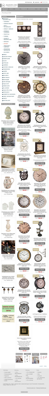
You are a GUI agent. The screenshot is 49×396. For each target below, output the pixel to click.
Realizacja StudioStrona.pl (41, 387)
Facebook (40, 375)
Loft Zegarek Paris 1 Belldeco (40, 314)
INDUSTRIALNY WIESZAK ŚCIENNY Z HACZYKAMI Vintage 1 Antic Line (8, 298)
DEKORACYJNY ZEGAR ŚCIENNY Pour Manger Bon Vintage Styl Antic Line (39, 96)
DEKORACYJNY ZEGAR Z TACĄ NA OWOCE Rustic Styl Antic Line (40, 67)
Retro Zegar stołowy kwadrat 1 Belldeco (24, 339)
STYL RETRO (18, 378)
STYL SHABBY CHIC (29, 375)
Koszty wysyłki (7, 372)
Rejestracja (29, 2)
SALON (5, 60)
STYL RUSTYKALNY (18, 381)
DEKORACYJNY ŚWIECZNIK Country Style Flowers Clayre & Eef (8, 234)
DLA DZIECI (6, 52)
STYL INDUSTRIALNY (18, 373)
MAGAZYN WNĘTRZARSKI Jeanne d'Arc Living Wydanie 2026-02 (8, 148)
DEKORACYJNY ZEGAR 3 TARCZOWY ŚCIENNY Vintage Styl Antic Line (40, 39)
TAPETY (5, 98)
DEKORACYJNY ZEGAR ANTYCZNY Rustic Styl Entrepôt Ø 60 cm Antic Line (24, 211)
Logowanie (36, 2)
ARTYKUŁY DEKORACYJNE (7, 19)
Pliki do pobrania (8, 377)
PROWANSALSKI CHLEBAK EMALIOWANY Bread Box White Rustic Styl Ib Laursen (8, 170)
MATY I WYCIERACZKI (7, 26)
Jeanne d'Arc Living (7, 90)
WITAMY (6, 9)
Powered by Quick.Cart (31, 387)
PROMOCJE (24, 9)
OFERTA (11, 9)
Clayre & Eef (6, 83)
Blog (38, 374)
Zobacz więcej (24, 45)
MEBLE (5, 54)
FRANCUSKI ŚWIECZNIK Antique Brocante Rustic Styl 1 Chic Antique (8, 256)
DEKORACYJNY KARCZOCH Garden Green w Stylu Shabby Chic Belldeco (8, 122)
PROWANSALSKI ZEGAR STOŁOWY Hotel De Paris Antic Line (40, 156)
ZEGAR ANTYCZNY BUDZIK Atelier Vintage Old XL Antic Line (39, 292)
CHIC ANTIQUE (6, 81)
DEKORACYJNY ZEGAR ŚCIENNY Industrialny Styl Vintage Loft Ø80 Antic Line (24, 96)
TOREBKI (6, 36)
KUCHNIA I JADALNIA (8, 67)
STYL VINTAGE (30, 380)
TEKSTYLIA (6, 34)
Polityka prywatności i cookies (8, 380)
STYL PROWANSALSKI (18, 376)
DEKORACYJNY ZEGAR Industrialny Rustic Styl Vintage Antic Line (24, 237)
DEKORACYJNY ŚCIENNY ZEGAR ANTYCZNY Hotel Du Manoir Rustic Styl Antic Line (24, 126)
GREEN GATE (6, 85)
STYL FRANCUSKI (30, 372)
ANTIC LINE (6, 73)
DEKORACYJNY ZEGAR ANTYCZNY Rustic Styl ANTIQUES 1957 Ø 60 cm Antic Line (40, 185)
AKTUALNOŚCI (31, 9)
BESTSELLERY (6, 100)
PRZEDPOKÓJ (6, 69)
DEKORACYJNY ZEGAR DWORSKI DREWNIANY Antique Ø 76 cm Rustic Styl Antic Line (40, 211)
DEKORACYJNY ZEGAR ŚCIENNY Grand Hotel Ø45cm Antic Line (24, 265)
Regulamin (7, 375)
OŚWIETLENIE (6, 58)
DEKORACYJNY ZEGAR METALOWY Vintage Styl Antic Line (24, 67)
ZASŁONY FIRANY (7, 56)
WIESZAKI (6, 41)
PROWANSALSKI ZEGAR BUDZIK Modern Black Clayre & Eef (40, 126)
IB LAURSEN (6, 88)
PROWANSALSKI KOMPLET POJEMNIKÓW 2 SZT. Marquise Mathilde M (8, 213)
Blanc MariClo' (6, 77)
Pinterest (39, 372)
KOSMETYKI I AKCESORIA (9, 94)
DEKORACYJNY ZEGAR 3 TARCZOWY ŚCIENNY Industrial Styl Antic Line (24, 38)
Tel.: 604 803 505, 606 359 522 (41, 378)
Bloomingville (6, 79)
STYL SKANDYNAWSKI (29, 378)
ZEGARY (6, 43)
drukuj (45, 366)
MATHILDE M (6, 92)
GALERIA (43, 9)
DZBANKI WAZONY (8, 23)
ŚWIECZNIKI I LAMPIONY (7, 46)
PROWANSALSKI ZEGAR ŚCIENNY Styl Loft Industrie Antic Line (24, 291)
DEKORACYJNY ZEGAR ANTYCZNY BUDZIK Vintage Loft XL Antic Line (24, 184)
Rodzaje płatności (8, 374)
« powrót (41, 366)
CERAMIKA (6, 21)
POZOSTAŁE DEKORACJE (7, 49)
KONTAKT (5, 10)
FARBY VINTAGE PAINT (8, 96)
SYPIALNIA (5, 62)
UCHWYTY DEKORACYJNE (7, 39)
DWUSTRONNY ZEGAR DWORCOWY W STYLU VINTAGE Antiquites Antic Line (40, 265)
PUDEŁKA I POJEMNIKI (6, 31)
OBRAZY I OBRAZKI (8, 28)
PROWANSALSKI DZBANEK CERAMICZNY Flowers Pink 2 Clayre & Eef (8, 191)
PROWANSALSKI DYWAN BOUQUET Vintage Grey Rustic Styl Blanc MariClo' (8, 277)
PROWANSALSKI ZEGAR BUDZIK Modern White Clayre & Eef (24, 155)
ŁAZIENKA (5, 65)
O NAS (38, 9)
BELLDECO (5, 75)
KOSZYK (44, 2)
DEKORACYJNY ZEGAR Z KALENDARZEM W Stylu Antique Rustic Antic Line (40, 239)
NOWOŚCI (17, 9)
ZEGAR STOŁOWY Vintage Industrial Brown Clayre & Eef (24, 317)
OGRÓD (5, 71)
